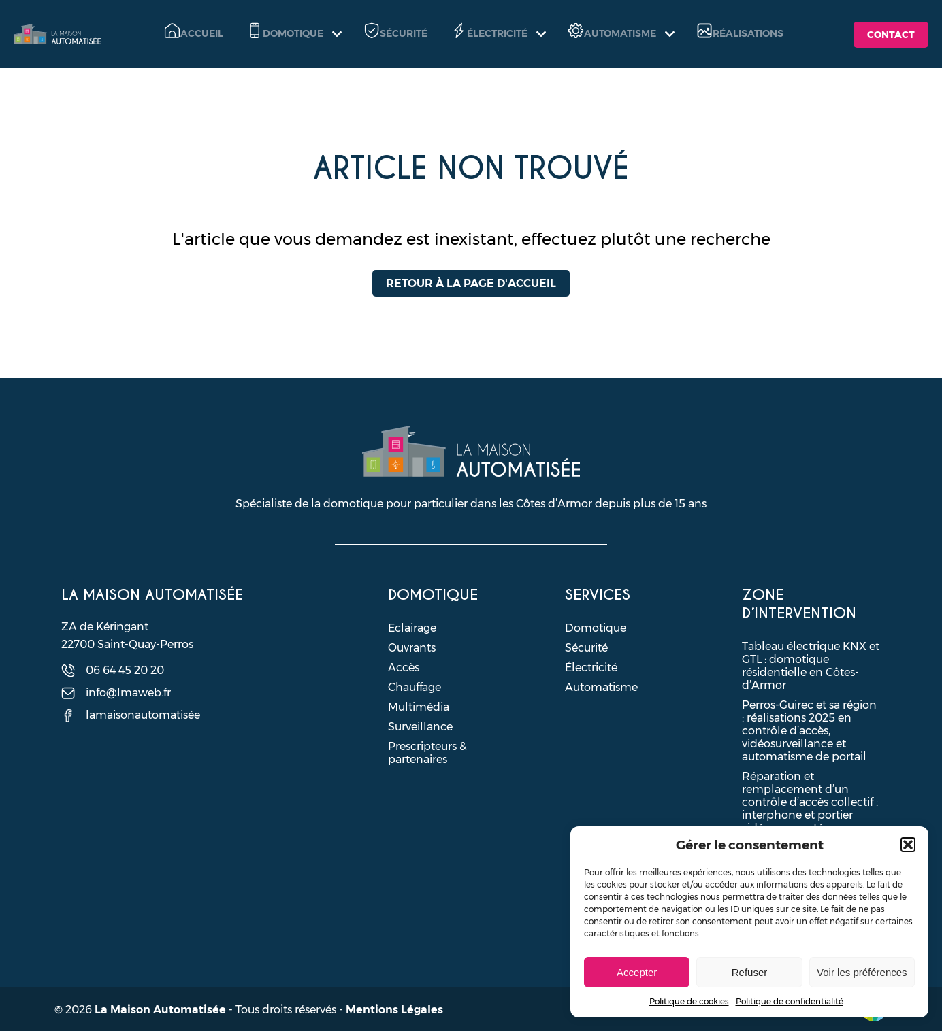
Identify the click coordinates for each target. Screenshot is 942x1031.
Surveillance (420, 726)
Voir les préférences (862, 972)
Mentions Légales (394, 1009)
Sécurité (586, 647)
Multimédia (418, 706)
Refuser (750, 972)
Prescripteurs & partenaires (427, 753)
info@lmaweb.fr (128, 692)
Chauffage (414, 687)
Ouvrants (412, 647)
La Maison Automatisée (160, 1009)
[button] (908, 844)
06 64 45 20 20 (125, 670)
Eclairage (412, 628)
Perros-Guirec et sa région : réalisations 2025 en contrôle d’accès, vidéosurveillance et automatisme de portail (809, 730)
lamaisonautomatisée (143, 715)
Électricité (591, 667)
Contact (891, 35)
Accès (403, 667)
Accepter (637, 972)
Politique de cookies (689, 1001)
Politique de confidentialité (789, 1001)
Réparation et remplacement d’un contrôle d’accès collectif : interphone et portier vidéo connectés (810, 802)
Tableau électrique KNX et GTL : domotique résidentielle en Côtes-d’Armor (810, 666)
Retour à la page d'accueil (471, 283)
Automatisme (601, 687)
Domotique (595, 628)
